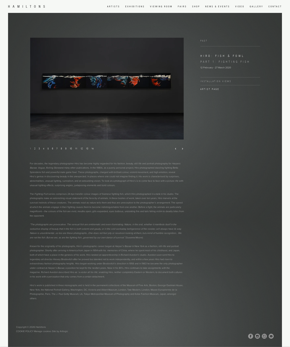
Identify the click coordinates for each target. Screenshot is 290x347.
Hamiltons (28, 6)
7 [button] (57, 148)
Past (204, 41)
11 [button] (76, 148)
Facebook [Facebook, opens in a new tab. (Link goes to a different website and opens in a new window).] (250, 336)
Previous (174, 149)
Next (180, 149)
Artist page (209, 89)
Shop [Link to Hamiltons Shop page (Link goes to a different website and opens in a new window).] (196, 6)
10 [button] (71, 148)
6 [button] (52, 148)
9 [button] (65, 148)
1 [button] (30, 148)
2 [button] (34, 148)
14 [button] (92, 148)
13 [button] (87, 148)
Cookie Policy (24, 331)
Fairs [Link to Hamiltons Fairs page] (182, 6)
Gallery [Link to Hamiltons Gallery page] (256, 6)
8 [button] (61, 148)
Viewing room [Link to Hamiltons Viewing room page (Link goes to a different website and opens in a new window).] (161, 6)
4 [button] (43, 148)
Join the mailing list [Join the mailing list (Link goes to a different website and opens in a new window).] (271, 336)
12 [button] (82, 148)
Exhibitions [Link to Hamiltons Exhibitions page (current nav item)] (135, 6)
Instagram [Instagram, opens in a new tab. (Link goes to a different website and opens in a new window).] (257, 336)
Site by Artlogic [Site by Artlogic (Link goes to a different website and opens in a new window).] (60, 331)
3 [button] (39, 148)
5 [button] (48, 148)
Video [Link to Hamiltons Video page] (239, 6)
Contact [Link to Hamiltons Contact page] (275, 6)
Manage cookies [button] (42, 331)
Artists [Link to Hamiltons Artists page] (113, 6)
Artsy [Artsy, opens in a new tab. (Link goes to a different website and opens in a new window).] (264, 336)
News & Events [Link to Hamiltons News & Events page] (217, 6)
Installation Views (215, 81)
